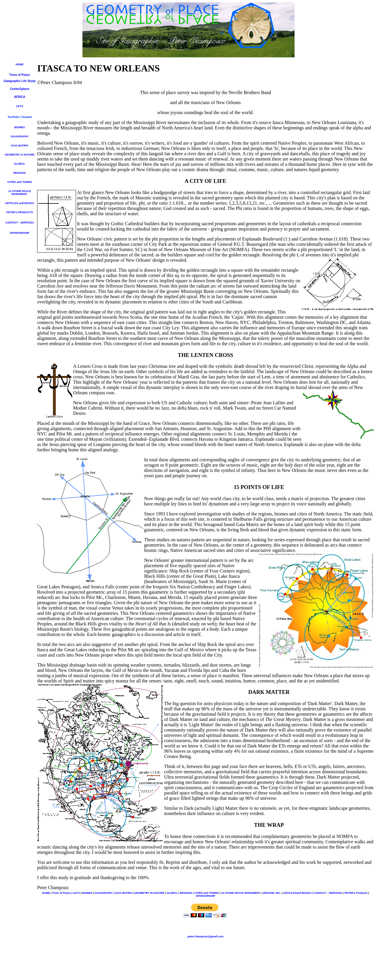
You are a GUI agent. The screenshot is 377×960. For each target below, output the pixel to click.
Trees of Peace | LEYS (66, 892)
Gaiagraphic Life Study (20, 81)
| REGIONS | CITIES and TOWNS (198, 892)
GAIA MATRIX (19, 145)
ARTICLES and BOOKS (19, 203)
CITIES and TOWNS (19, 182)
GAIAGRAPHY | (104, 892)
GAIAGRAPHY (20, 136)
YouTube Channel (20, 116)
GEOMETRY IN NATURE (149, 892)
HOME (20, 64)
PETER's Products (356, 892)
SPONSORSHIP (19, 232)
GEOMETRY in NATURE (19, 154)
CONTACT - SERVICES (19, 222)
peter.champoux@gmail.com (205, 936)
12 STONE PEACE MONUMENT (19, 193)
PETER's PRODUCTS (19, 212)
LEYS (19, 106)
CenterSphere (19, 89)
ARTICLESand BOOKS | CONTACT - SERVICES (312, 892)
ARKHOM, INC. (272, 892)
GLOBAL (19, 163)
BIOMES (19, 127)
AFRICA (19, 96)
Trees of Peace (19, 74)
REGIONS (20, 172)
